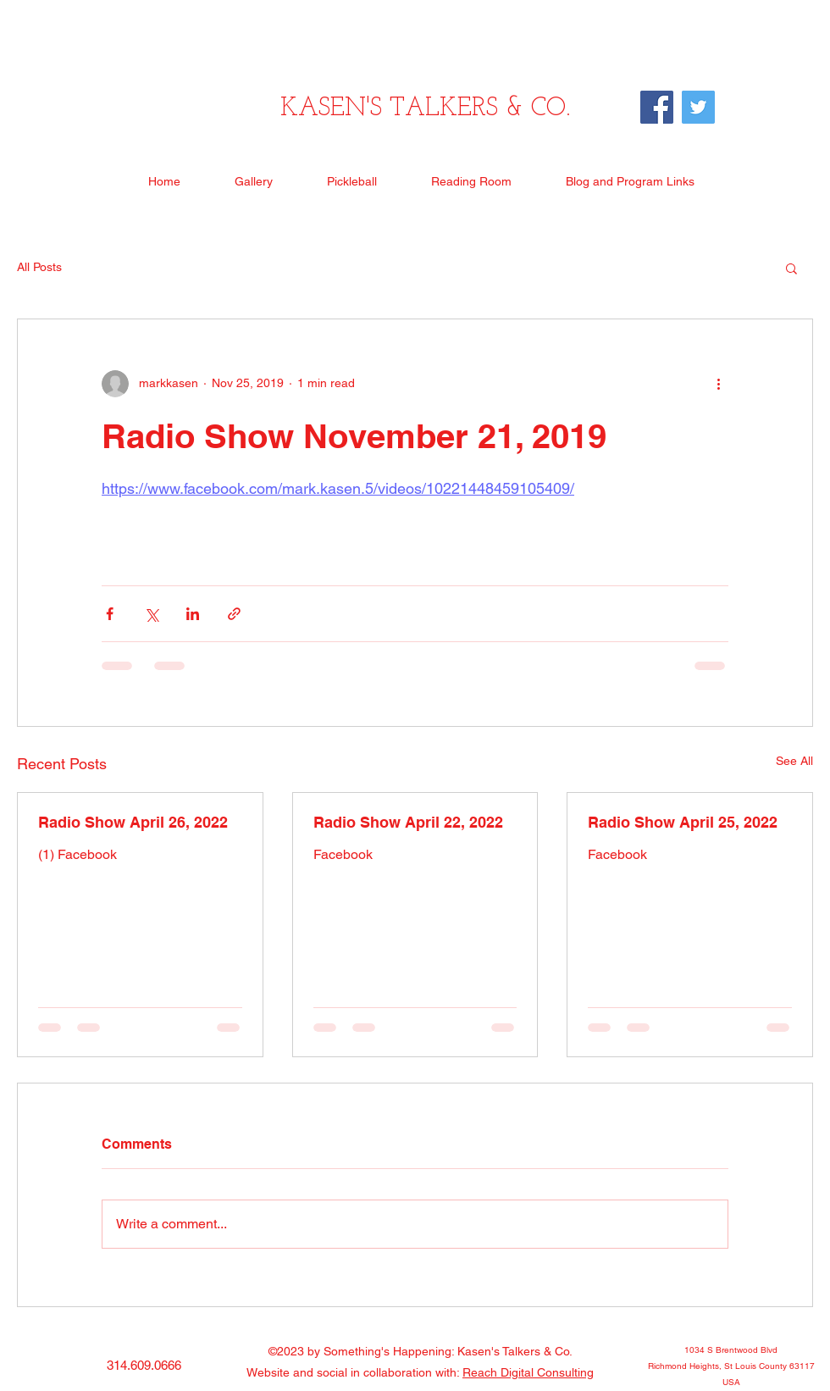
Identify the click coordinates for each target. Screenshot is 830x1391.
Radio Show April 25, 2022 (682, 822)
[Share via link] (234, 614)
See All (794, 761)
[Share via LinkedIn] (193, 614)
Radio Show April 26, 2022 (133, 822)
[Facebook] (656, 107)
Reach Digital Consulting (528, 1372)
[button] (791, 267)
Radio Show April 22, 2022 (408, 822)
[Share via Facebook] (110, 614)
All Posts (39, 267)
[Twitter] (698, 107)
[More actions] (718, 384)
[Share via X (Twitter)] (151, 614)
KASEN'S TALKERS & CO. (425, 109)
